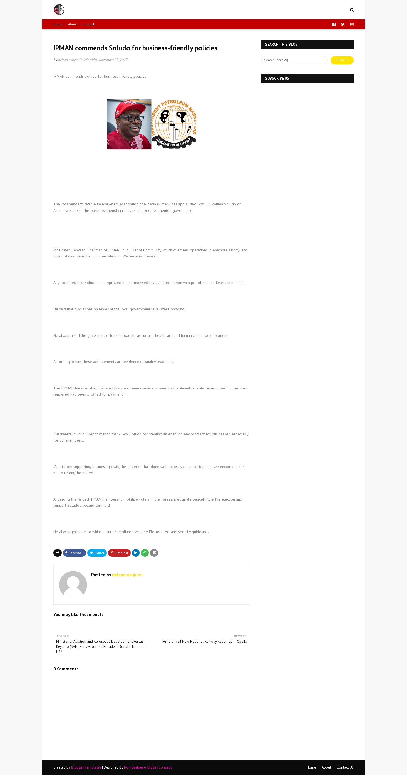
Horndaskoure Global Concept (148, 767)
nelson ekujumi (69, 60)
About (72, 24)
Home (58, 24)
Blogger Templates (86, 767)
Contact (88, 24)
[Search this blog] (294, 60)
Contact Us (345, 767)
